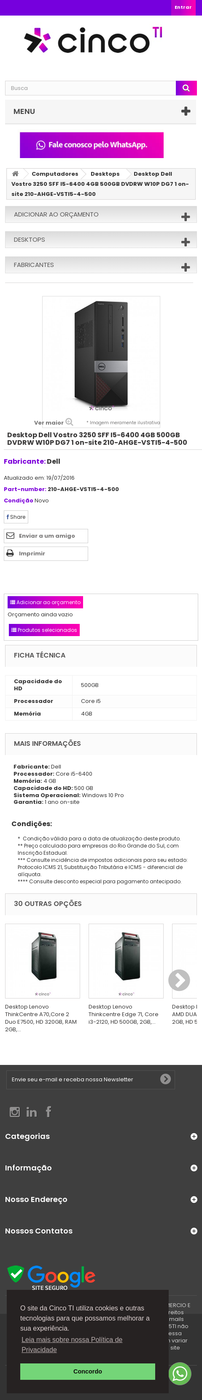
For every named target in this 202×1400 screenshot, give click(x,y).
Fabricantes (34, 264)
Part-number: (25, 489)
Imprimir (32, 553)
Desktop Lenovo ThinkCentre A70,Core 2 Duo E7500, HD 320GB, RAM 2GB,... (41, 1018)
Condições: (28, 824)
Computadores (55, 174)
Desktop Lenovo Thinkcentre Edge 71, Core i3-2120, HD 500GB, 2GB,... (124, 1014)
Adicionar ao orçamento (56, 214)
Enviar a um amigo (47, 536)
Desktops (105, 174)
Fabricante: (25, 461)
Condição (18, 501)
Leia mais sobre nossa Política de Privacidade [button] (72, 1344)
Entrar (183, 7)
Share (16, 516)
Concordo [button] (87, 1371)
